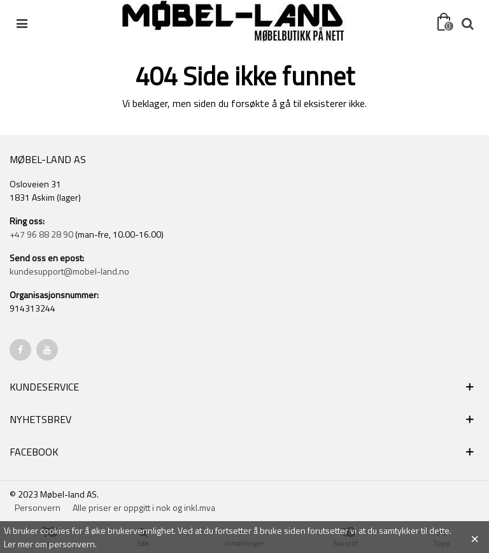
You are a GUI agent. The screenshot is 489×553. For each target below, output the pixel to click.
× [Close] (475, 537)
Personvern (37, 507)
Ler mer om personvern (49, 543)
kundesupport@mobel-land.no (69, 271)
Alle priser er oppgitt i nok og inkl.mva (144, 507)
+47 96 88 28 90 (41, 234)
